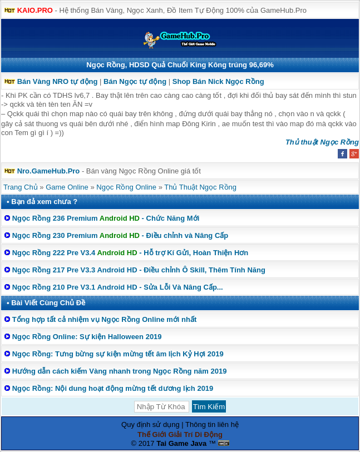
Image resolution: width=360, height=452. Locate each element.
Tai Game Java (181, 443)
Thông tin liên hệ (212, 424)
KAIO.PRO (35, 10)
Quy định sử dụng (150, 424)
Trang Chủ (20, 187)
